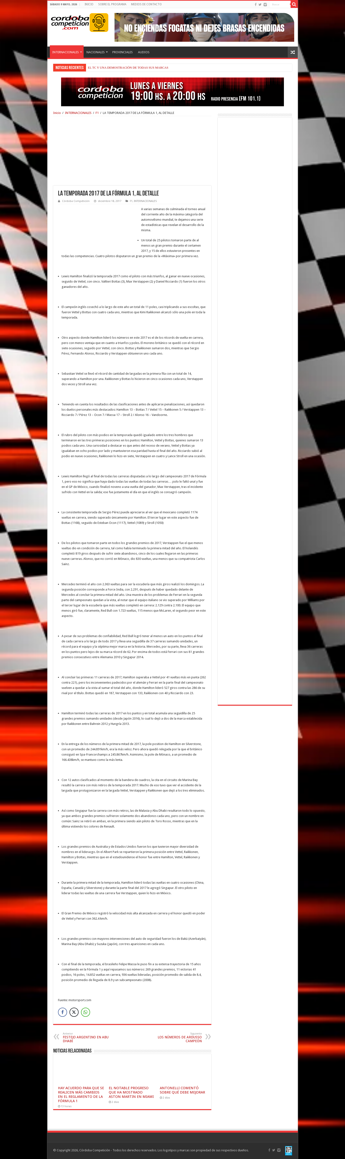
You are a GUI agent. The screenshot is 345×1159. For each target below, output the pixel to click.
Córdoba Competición (76, 201)
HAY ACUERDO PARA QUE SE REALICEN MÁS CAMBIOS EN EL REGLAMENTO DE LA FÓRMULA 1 (81, 1094)
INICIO (89, 4)
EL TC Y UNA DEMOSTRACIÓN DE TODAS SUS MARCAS (128, 67)
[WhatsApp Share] (85, 1012)
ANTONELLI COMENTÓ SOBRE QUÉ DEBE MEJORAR (182, 1090)
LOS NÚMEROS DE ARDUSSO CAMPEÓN (177, 1037)
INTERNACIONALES (65, 52)
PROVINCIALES (122, 52)
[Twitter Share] (74, 1012)
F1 (97, 113)
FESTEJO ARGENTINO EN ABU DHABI (87, 1037)
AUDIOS (144, 52)
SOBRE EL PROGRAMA (112, 4)
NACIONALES (95, 52)
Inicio (57, 113)
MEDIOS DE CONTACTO (146, 4)
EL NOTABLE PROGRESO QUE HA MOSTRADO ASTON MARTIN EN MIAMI (131, 1092)
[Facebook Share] (62, 1012)
